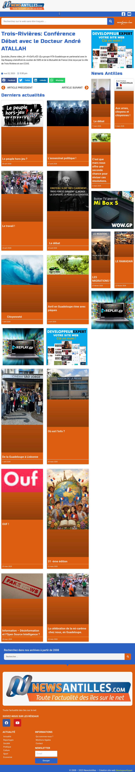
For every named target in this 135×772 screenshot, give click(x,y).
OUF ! (5, 524)
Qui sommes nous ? (45, 736)
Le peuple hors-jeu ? (14, 158)
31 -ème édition (57, 561)
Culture (6, 750)
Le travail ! (8, 226)
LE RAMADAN (124, 261)
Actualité (7, 736)
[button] (59, 14)
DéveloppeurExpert (123, 770)
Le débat (54, 243)
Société (6, 743)
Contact (39, 743)
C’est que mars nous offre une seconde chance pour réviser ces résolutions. (100, 170)
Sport (5, 753)
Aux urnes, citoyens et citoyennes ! (122, 112)
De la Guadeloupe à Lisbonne (20, 456)
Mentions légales (44, 740)
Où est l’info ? (56, 431)
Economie (8, 757)
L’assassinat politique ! (62, 158)
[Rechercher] (110, 21)
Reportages (8, 740)
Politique (7, 747)
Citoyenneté (12, 316)
